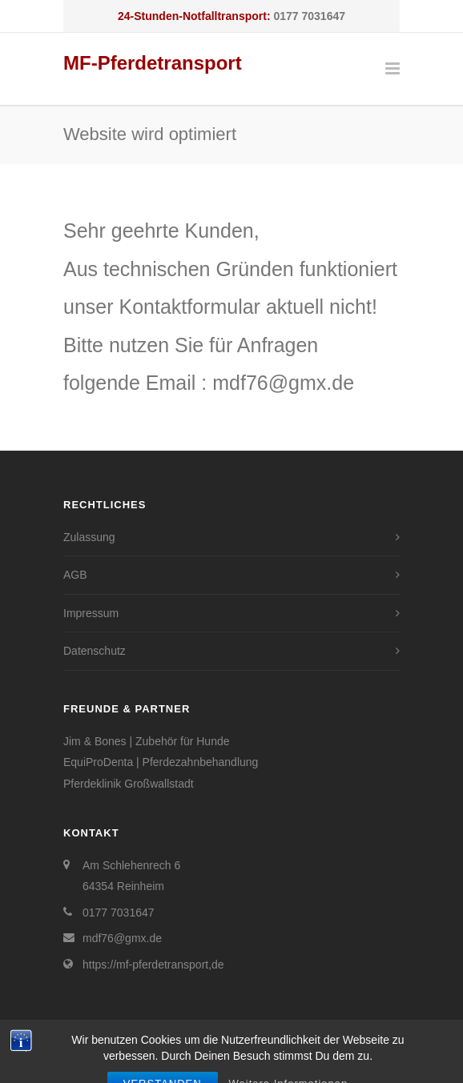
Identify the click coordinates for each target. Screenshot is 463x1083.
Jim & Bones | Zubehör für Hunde (146, 741)
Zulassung (89, 537)
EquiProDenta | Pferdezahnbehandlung (160, 762)
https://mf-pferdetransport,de (153, 964)
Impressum (91, 613)
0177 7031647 (309, 16)
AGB (75, 574)
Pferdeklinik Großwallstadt (128, 783)
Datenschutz (94, 650)
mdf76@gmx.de (122, 938)
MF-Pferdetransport (152, 63)
